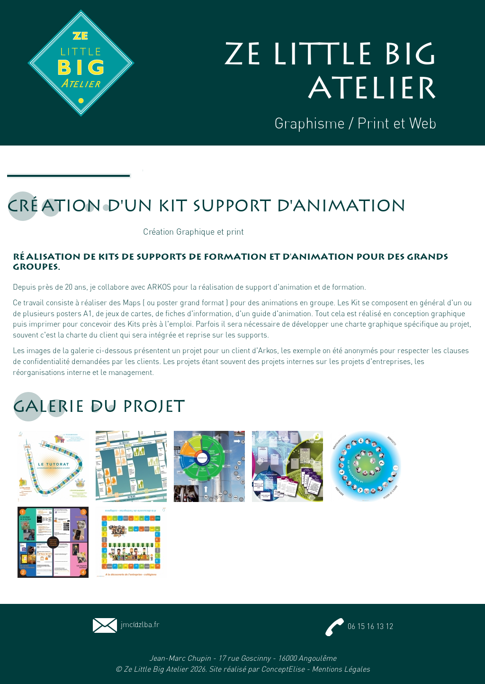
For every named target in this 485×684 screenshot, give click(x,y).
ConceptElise (283, 669)
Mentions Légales (341, 669)
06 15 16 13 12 (359, 626)
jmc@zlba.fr (126, 624)
